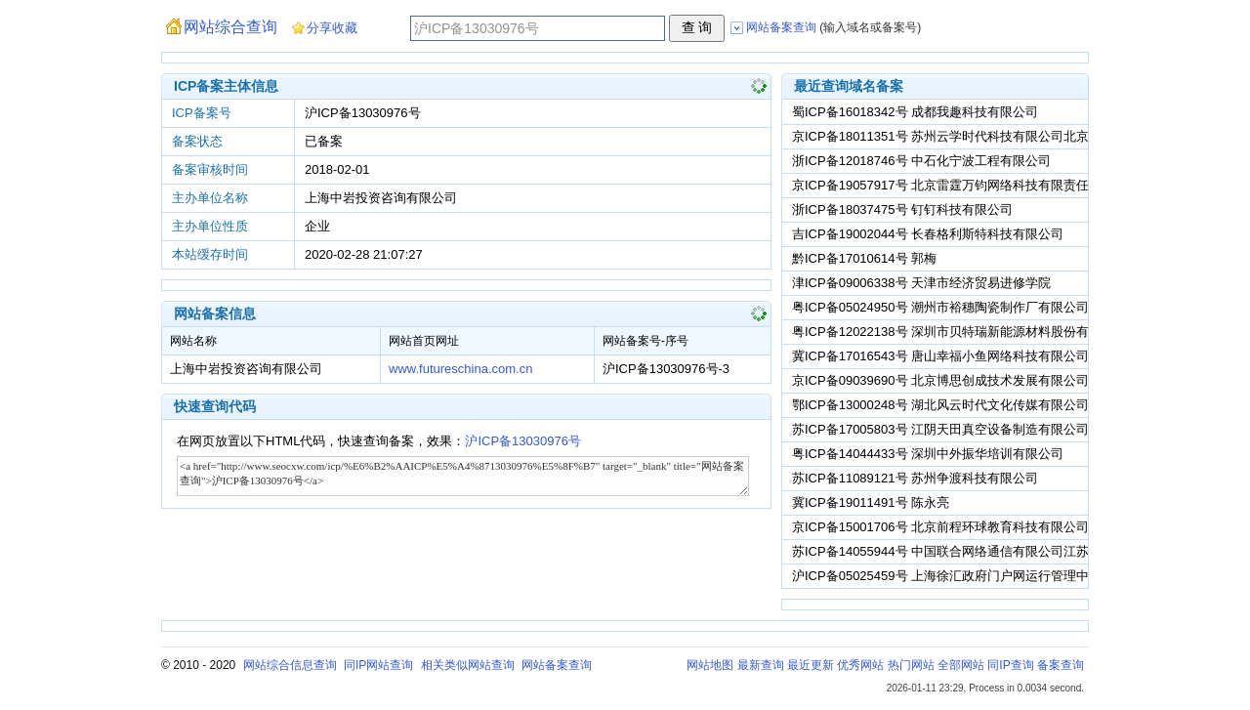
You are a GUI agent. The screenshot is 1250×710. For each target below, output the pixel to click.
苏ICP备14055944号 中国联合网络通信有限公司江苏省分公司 (966, 551)
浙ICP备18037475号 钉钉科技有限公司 (902, 209)
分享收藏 (332, 28)
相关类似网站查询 (468, 665)
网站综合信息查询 (290, 665)
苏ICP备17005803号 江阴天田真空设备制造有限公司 (940, 429)
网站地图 (710, 665)
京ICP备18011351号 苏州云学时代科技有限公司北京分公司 (959, 136)
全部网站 (961, 665)
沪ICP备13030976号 (523, 441)
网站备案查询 (556, 665)
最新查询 (760, 665)
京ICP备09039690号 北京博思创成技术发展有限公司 (940, 380)
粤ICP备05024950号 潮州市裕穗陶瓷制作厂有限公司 (940, 307)
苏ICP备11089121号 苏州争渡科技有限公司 (915, 478)
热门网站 (911, 665)
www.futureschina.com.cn (460, 368)
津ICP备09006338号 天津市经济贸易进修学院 (921, 282)
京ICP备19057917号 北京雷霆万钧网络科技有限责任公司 (953, 185)
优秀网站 (860, 665)
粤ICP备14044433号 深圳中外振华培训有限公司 (927, 453)
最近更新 (810, 665)
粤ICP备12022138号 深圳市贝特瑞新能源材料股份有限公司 (959, 331)
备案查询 (1060, 665)
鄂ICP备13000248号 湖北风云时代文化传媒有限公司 (940, 404)
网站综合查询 (230, 27)
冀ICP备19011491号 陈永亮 (870, 502)
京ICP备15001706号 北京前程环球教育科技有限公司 (940, 527)
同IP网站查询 (378, 665)
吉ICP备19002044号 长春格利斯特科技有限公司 (927, 234)
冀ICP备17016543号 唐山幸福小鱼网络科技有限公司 (940, 356)
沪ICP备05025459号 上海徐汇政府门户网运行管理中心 (947, 575)
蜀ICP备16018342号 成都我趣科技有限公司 (915, 111)
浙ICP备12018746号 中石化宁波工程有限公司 (921, 160)
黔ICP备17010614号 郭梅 (864, 258)
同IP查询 (1010, 665)
